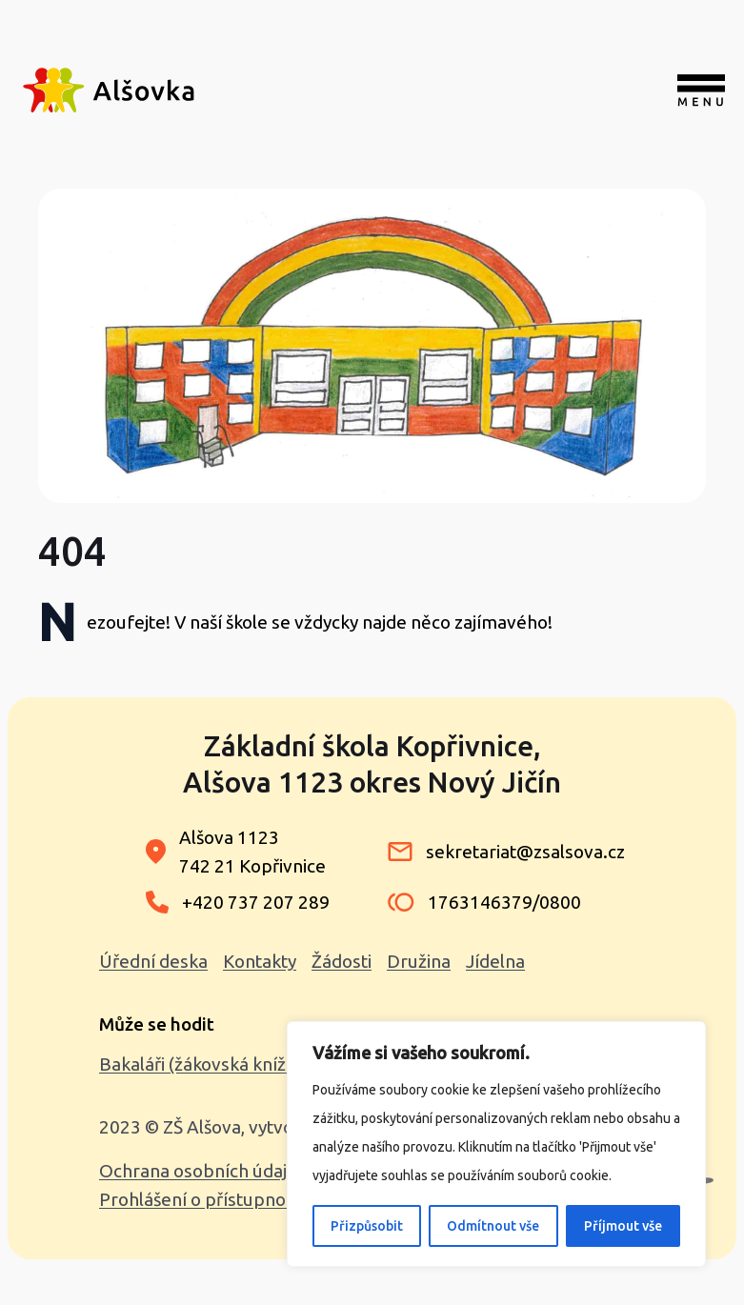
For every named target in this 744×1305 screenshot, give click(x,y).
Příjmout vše (623, 1226)
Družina (419, 961)
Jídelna (495, 961)
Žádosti (342, 961)
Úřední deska (153, 961)
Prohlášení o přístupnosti (202, 1199)
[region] (496, 1144)
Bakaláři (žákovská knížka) (205, 1064)
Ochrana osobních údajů (198, 1170)
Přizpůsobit (367, 1226)
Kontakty (259, 961)
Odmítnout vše (493, 1226)
